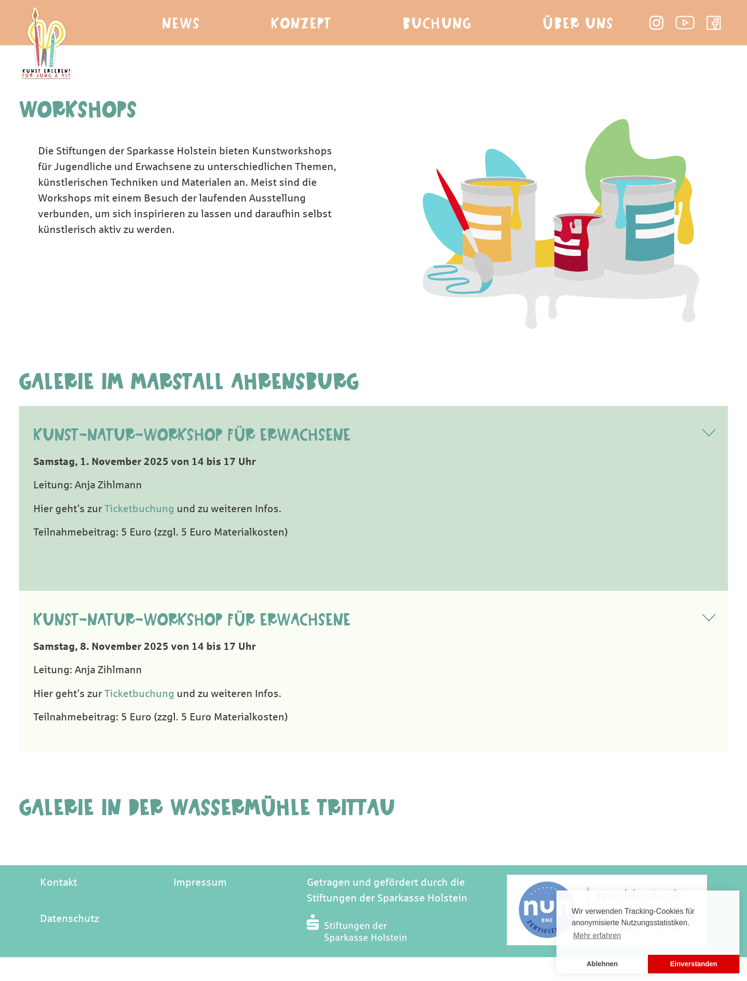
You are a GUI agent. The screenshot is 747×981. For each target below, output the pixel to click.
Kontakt (58, 882)
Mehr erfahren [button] (597, 935)
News (181, 23)
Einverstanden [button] (693, 964)
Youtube (685, 23)
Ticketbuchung (139, 509)
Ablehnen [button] (602, 964)
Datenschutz (69, 918)
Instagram (656, 23)
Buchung (437, 23)
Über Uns (578, 23)
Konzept (301, 23)
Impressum (200, 882)
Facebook (714, 23)
